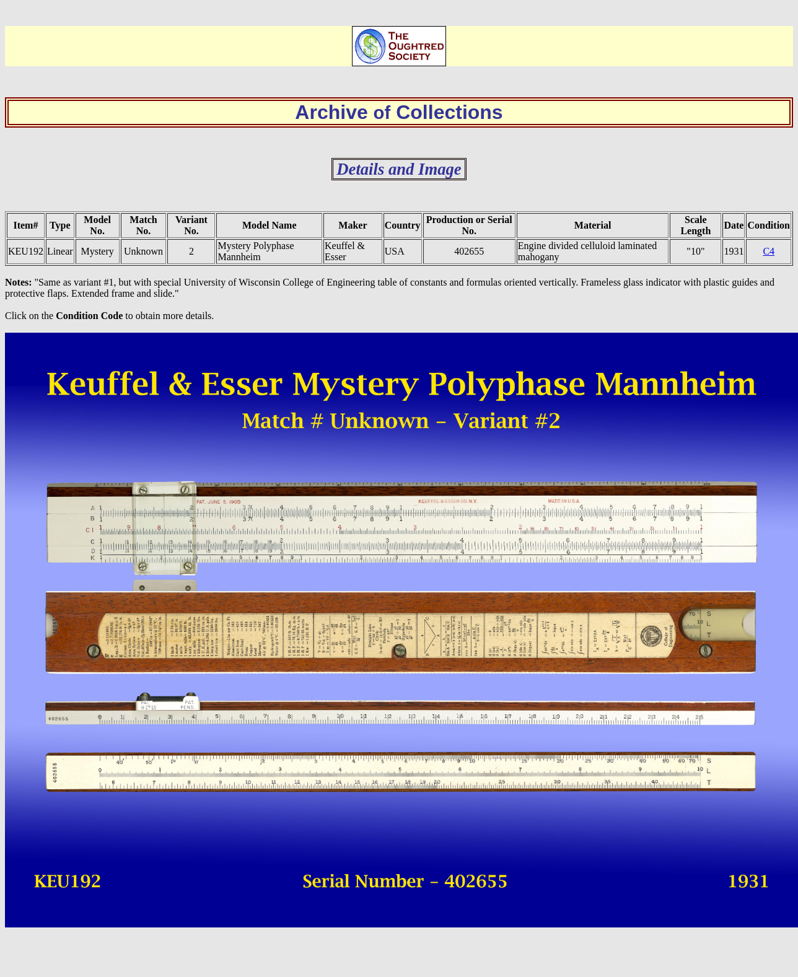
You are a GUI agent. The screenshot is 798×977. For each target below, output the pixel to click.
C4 (768, 251)
